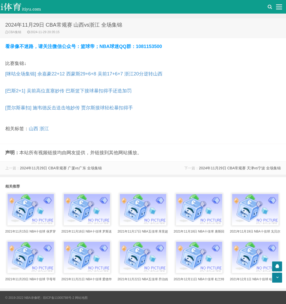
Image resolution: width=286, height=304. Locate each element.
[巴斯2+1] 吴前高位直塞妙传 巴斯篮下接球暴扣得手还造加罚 (68, 90)
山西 (33, 128)
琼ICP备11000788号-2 (58, 298)
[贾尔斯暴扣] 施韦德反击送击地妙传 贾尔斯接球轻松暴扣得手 (69, 107)
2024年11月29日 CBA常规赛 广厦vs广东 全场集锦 (61, 168)
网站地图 (81, 298)
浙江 (44, 128)
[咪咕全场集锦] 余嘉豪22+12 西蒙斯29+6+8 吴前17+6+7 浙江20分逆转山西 (83, 73)
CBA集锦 (14, 32)
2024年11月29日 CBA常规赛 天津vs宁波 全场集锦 (240, 168)
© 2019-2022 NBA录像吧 (22, 298)
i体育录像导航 (26, 7)
